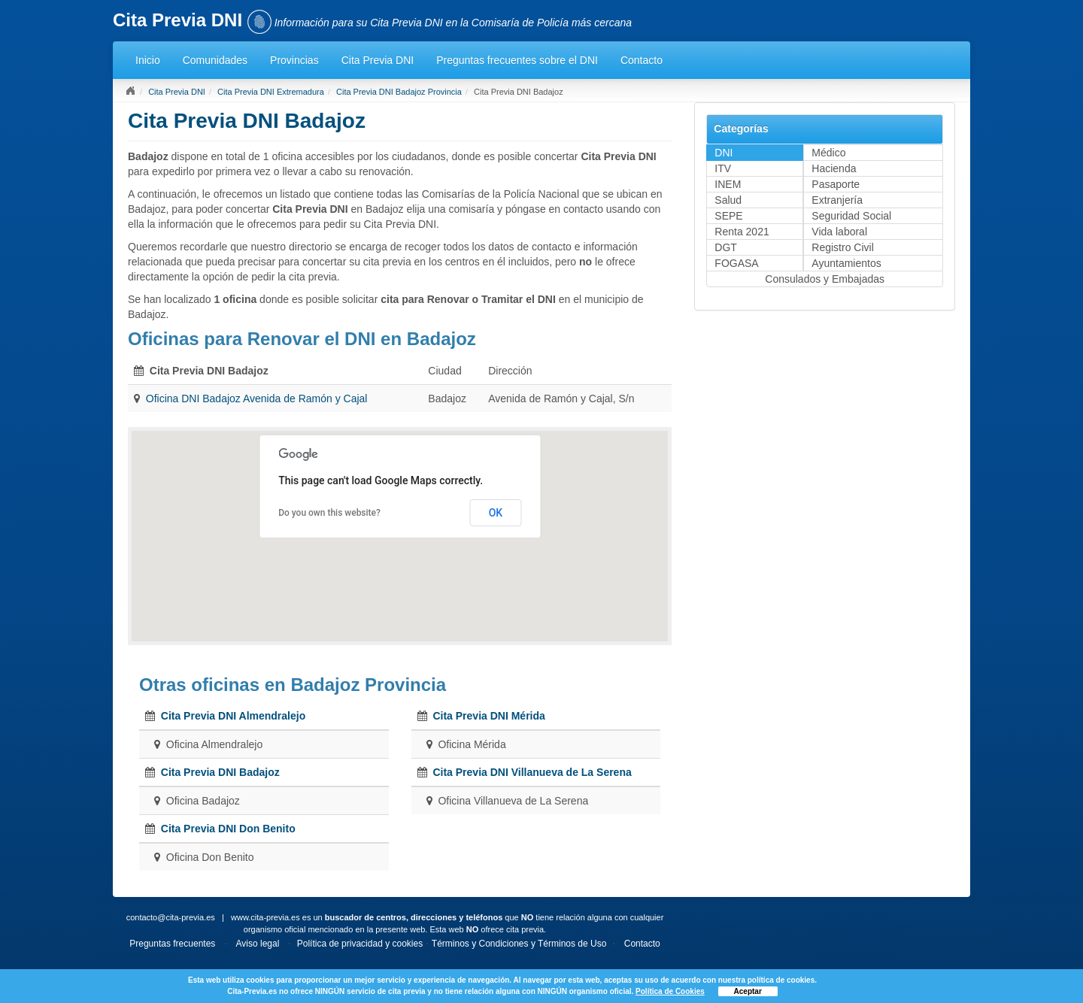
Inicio (147, 60)
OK (496, 513)
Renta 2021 (741, 232)
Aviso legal (258, 943)
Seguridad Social (851, 216)
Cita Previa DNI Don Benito (228, 829)
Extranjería (837, 200)
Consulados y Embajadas (824, 279)
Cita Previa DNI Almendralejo (233, 716)
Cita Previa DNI (377, 60)
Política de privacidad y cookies (360, 943)
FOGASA (736, 263)
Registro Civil (842, 247)
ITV (722, 168)
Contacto (641, 60)
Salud (728, 200)
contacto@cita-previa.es (170, 917)
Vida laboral (839, 232)
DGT (725, 247)
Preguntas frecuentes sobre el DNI (517, 60)
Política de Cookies (670, 991)
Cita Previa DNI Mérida (488, 716)
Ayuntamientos (846, 263)
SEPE (728, 216)
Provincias (294, 60)
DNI (723, 153)
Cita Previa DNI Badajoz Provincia (399, 91)
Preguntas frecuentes (172, 943)
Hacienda (833, 168)
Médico (828, 153)
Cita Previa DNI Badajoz (220, 772)
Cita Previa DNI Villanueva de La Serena (531, 772)
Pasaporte (835, 184)
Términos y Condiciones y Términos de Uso (519, 943)
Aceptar (748, 991)
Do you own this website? (329, 513)
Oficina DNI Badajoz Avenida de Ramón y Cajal (257, 398)
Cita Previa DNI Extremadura (270, 91)
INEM (727, 184)
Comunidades (215, 60)
